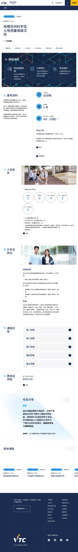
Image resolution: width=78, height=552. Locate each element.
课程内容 (47, 48)
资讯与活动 (50, 509)
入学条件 (26, 48)
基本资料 (17, 48)
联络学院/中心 (66, 503)
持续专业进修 (51, 521)
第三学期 (30, 347)
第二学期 (30, 338)
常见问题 (64, 518)
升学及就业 (37, 48)
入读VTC (50, 503)
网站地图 (64, 506)
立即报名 (74, 3)
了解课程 (50, 500)
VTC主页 (50, 518)
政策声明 (64, 512)
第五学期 (30, 364)
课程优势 (7, 48)
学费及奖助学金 (52, 506)
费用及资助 (58, 48)
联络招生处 (65, 500)
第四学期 (30, 355)
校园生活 (50, 512)
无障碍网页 (65, 515)
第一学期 (30, 330)
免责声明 (64, 509)
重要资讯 (58, 3)
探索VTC (50, 515)
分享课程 (7, 41)
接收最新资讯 (22, 508)
